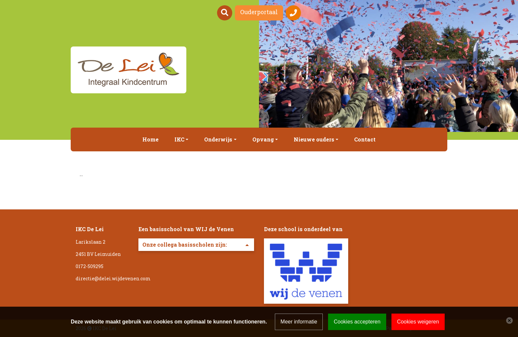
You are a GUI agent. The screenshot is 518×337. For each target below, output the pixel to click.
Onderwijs (218, 139)
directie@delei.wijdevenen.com (113, 278)
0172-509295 (89, 266)
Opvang (263, 139)
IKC (179, 139)
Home (150, 139)
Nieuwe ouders (314, 139)
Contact (365, 139)
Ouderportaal (259, 12)
